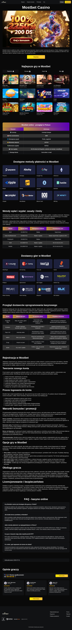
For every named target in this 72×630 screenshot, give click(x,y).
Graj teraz (36, 57)
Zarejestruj (67, 2)
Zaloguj (61, 2)
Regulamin (52, 614)
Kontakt (68, 616)
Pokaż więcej (36, 598)
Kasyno (23, 2)
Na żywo (27, 71)
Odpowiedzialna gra (54, 612)
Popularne (10, 71)
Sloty (61, 71)
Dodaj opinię (62, 575)
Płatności (68, 614)
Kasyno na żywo (30, 2)
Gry (44, 2)
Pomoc (67, 612)
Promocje (39, 2)
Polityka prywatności (54, 616)
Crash (44, 71)
